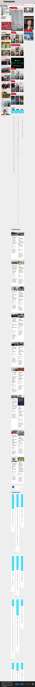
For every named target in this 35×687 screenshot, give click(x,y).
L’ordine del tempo (22, 615)
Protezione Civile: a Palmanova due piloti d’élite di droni (14, 377)
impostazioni (5, 686)
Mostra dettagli (11, 531)
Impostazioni (28, 684)
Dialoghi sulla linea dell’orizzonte (22, 137)
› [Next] (16, 489)
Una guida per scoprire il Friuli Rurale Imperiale (20, 412)
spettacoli (17, 4)
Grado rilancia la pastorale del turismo (20, 440)
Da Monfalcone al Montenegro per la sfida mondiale (20, 242)
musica (14, 4)
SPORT (13, 247)
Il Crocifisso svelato (17, 580)
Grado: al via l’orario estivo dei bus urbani (20, 350)
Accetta (17, 684)
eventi (6, 4)
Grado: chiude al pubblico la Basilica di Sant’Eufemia (20, 296)
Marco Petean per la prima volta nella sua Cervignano (18, 145)
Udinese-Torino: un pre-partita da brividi (14, 240)
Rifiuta (22, 684)
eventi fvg (9, 4)
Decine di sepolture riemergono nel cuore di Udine (14, 269)
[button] (34, 3)
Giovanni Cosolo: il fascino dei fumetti (14, 466)
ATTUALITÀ (20, 277)
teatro (20, 4)
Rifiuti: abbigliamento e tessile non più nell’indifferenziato (20, 467)
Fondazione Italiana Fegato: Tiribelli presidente (17, 28)
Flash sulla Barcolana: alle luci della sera (17, 526)
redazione (14, 274)
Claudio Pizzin (14, 471)
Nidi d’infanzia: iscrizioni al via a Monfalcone (20, 269)
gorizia (23, 4)
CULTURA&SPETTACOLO (15, 356)
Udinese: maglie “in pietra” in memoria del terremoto (14, 324)
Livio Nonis (20, 302)
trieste (12, 4)
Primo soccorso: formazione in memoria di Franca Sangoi (14, 404)
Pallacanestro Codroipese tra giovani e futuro (20, 376)
